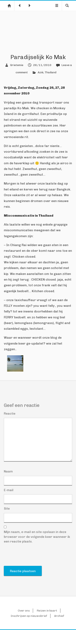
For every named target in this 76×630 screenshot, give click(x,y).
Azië (40, 72)
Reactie (9, 413)
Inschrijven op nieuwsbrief (29, 616)
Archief (59, 616)
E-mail (8, 490)
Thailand (50, 72)
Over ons (24, 610)
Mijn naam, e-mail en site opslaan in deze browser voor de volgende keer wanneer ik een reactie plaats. (37, 536)
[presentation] (34, 556)
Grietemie (16, 65)
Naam (8, 471)
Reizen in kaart (47, 610)
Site (7, 508)
